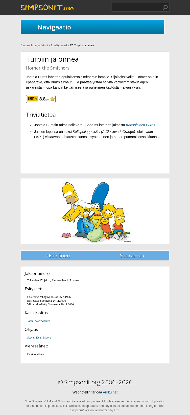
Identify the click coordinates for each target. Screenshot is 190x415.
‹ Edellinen (58, 255)
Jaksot (44, 45)
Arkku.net (110, 392)
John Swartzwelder (38, 321)
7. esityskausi (59, 45)
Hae (165, 7)
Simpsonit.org (29, 45)
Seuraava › (132, 255)
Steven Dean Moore (39, 337)
